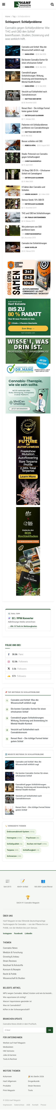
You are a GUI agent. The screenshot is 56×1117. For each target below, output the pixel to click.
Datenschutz (19, 1105)
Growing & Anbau (11, 957)
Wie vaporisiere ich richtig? (14, 997)
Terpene (12, 850)
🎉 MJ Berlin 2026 (36, 1076)
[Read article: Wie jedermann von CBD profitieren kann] (12, 230)
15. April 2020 (27, 165)
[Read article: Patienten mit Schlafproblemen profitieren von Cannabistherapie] (12, 128)
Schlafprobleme (24, 16)
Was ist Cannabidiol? (12, 1005)
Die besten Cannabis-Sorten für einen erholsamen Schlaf (28, 710)
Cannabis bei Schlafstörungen (34, 243)
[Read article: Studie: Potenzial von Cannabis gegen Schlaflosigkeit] (12, 157)
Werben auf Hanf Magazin (14, 1043)
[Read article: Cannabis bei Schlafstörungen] (12, 247)
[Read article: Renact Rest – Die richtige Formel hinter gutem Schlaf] (12, 112)
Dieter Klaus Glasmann (34, 115)
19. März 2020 (27, 181)
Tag (13, 16)
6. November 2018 (29, 238)
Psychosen (32, 838)
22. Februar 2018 (28, 251)
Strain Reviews (10, 961)
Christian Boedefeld (33, 161)
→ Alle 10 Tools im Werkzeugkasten (22, 626)
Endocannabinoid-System (20, 831)
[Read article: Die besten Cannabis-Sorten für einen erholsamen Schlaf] (12, 63)
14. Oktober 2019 (28, 221)
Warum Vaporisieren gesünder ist (17, 1001)
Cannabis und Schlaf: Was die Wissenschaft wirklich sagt (24, 701)
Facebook (18, 933)
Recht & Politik (9, 974)
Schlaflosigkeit (31, 850)
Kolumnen (7, 1076)
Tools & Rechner (10, 1059)
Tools (30, 1090)
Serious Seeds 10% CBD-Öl (33, 200)
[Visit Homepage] (26, 4)
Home (7, 16)
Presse (43, 1105)
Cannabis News (10, 948)
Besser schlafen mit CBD (32, 141)
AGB (28, 1105)
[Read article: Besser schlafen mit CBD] (12, 145)
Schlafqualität (14, 844)
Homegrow (14, 838)
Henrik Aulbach (31, 194)
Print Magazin (9, 1090)
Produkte (7, 1086)
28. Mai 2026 (41, 54)
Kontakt (35, 1105)
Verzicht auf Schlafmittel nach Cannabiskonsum (25, 731)
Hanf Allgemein (9, 1081)
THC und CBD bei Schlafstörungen (36, 213)
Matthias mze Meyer (33, 99)
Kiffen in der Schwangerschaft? (16, 1009)
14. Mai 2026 (41, 86)
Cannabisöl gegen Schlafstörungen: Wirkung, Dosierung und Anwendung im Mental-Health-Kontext (29, 721)
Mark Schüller (31, 247)
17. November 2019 (29, 208)
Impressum (7, 1105)
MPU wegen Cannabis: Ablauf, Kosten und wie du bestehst (28, 993)
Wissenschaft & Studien (14, 978)
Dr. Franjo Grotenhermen (35, 217)
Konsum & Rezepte (11, 969)
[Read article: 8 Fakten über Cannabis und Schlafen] (12, 191)
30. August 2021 (43, 145)
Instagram (7, 933)
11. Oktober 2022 (28, 119)
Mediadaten (8, 1047)
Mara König (29, 54)
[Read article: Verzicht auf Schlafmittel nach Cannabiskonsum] (12, 95)
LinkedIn (28, 933)
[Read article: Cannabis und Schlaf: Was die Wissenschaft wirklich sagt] (12, 50)
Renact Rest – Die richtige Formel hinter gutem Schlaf (29, 740)
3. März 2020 (44, 194)
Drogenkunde (34, 1081)
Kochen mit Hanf (37, 844)
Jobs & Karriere (9, 1055)
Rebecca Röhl (30, 145)
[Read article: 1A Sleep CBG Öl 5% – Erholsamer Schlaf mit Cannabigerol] (12, 174)
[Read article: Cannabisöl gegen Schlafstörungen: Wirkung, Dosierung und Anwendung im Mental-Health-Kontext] (12, 76)
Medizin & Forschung (13, 952)
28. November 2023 (29, 102)
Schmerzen (14, 856)
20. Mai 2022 (27, 136)
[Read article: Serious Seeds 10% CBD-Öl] (12, 203)
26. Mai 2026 (41, 67)
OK (49, 1030)
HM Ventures (8, 1051)
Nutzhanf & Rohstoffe (13, 965)
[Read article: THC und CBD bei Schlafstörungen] (12, 217)
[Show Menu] (3, 4)
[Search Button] (52, 4)
